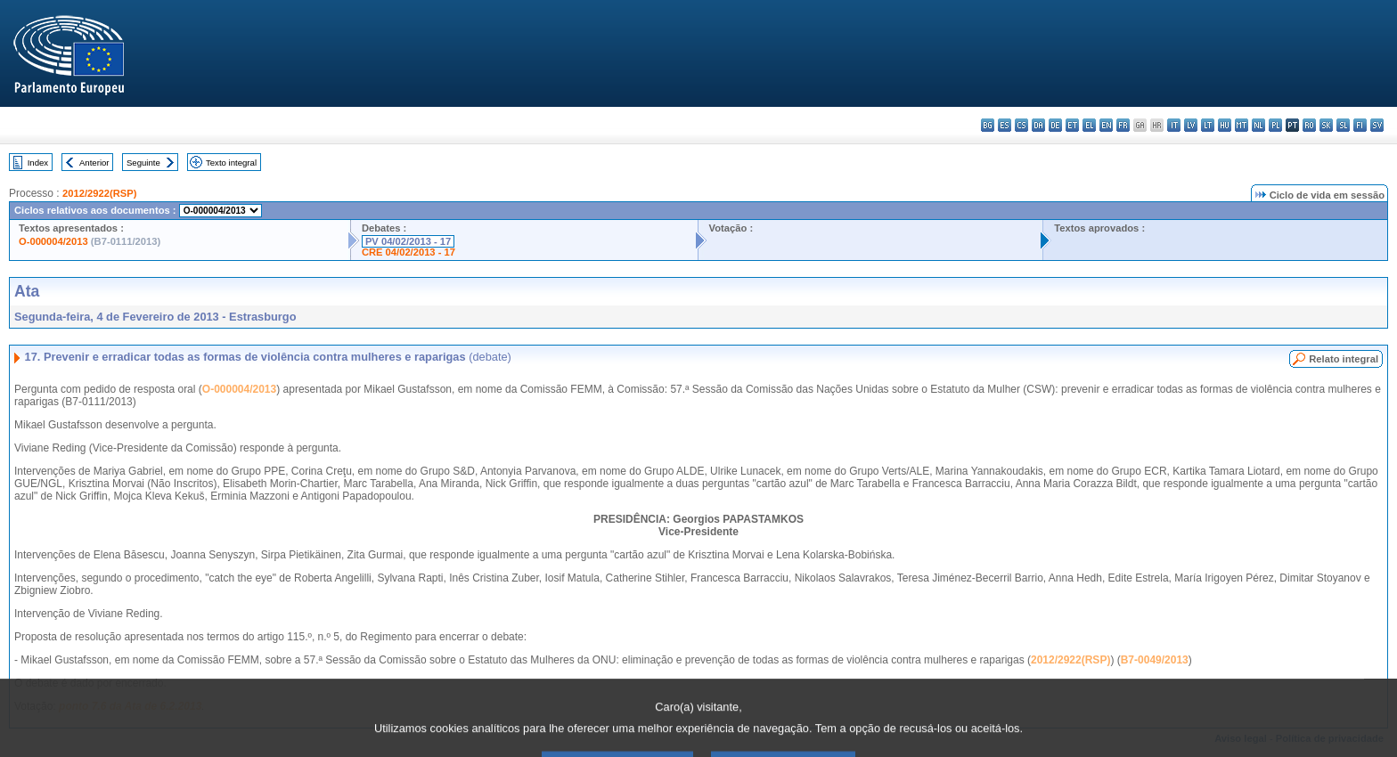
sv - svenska (1377, 125)
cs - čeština (1021, 125)
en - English (1106, 125)
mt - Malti (1241, 125)
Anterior (94, 162)
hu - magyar (1224, 125)
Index (38, 162)
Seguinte (143, 162)
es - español (1004, 125)
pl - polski (1275, 125)
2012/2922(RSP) (99, 193)
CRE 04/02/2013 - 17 (408, 252)
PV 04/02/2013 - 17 (408, 241)
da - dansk (1038, 125)
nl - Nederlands (1258, 125)
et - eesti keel (1072, 125)
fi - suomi (1360, 125)
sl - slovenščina (1343, 125)
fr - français (1123, 125)
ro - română (1309, 125)
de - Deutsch (1055, 125)
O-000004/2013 (53, 241)
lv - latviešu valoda (1190, 125)
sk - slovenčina (1326, 125)
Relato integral (1343, 359)
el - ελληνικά (1089, 125)
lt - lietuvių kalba (1207, 125)
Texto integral (231, 162)
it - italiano (1174, 125)
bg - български (987, 125)
